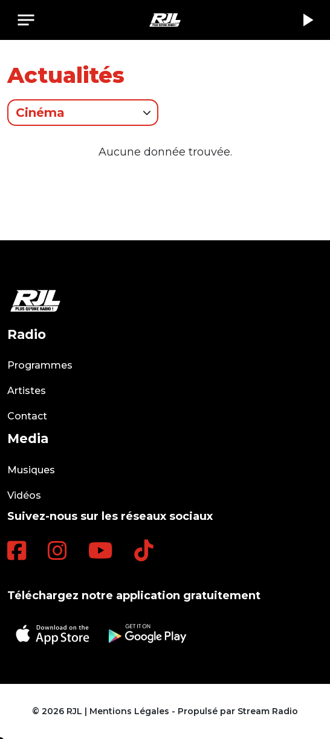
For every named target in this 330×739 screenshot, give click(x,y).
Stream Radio (268, 711)
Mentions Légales (129, 711)
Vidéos (24, 495)
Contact (27, 416)
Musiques (31, 470)
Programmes (40, 365)
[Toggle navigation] (26, 20)
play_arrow (307, 20)
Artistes (26, 390)
